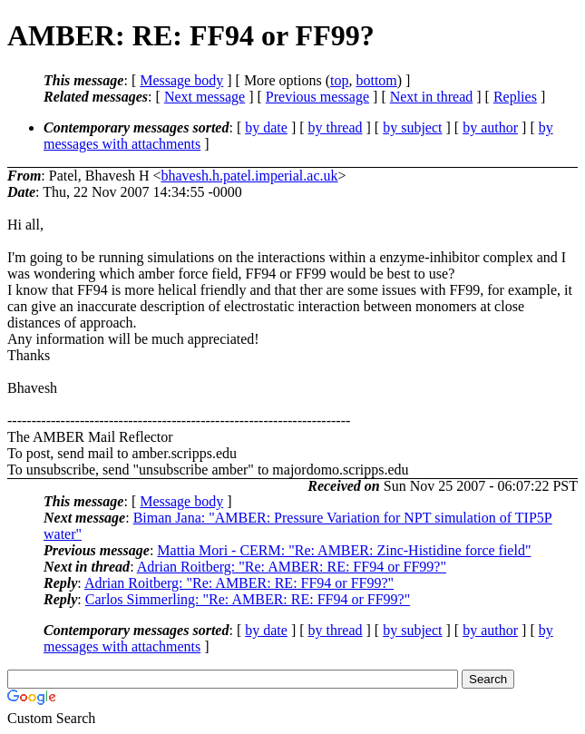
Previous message (317, 96)
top (339, 80)
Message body (181, 80)
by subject (412, 127)
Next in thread (431, 96)
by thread (335, 127)
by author (490, 127)
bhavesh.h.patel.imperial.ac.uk (249, 175)
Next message (204, 96)
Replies (515, 96)
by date (266, 127)
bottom (376, 80)
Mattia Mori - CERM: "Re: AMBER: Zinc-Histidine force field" (344, 550)
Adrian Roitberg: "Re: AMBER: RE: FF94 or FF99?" (291, 566)
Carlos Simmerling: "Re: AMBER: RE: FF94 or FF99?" (247, 599)
